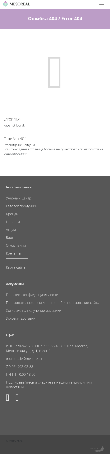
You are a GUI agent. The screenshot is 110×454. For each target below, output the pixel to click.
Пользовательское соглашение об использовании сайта (52, 302)
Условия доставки (20, 318)
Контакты (13, 253)
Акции (11, 229)
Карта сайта (15, 267)
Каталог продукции (21, 205)
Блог (10, 237)
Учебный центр (18, 198)
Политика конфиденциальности (32, 294)
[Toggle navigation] (101, 4)
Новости (13, 221)
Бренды (12, 213)
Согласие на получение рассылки (33, 310)
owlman (94, 448)
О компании (16, 245)
